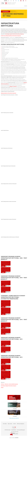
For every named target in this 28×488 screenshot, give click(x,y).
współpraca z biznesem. (13, 86)
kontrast (5, 0)
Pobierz (3, 266)
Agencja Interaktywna (12, 437)
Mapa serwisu (10, 423)
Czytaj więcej (15, 401)
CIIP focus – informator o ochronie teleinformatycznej (9, 384)
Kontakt (14, 423)
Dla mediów (5, 423)
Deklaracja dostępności (20, 423)
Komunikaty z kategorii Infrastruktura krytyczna (8, 385)
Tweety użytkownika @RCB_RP (14, 418)
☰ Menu (25, 5)
